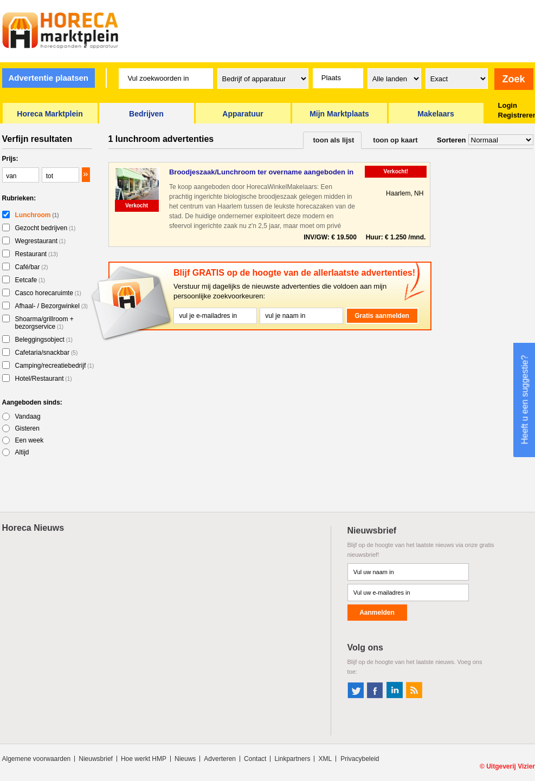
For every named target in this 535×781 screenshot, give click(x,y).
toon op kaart (395, 140)
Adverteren (220, 759)
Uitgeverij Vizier (510, 766)
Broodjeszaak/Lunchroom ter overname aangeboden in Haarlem (261, 172)
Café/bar (31, 267)
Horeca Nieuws (33, 527)
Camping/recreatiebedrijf (54, 365)
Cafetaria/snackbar (46, 352)
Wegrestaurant (40, 241)
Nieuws (185, 759)
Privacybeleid (359, 759)
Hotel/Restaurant (43, 378)
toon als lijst (333, 140)
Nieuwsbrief (96, 759)
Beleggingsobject (44, 339)
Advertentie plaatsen (48, 77)
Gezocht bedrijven (45, 228)
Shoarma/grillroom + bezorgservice (44, 322)
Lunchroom (37, 215)
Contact (255, 759)
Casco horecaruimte (48, 293)
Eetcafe (30, 280)
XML (325, 759)
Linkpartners (292, 759)
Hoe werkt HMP (143, 759)
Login (507, 105)
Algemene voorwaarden (36, 759)
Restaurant (36, 254)
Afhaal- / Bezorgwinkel (51, 306)
